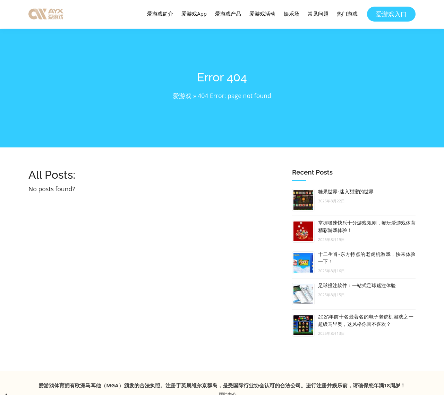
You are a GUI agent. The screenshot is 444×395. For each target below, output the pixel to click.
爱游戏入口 (391, 14)
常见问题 (318, 13)
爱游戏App (194, 13)
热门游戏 (347, 13)
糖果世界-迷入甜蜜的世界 (346, 191)
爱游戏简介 (160, 13)
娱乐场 (291, 13)
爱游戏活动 (262, 13)
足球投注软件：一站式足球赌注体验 (357, 285)
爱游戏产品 (228, 13)
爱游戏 (182, 95)
